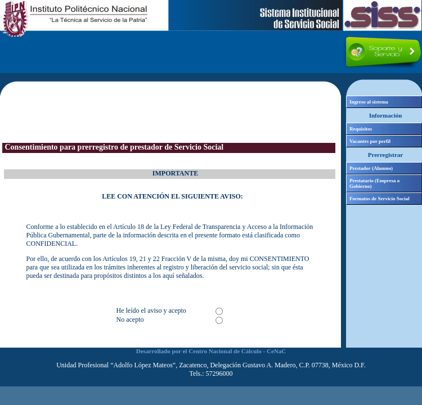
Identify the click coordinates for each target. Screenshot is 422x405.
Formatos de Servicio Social (379, 198)
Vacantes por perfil (369, 141)
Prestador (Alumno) (371, 168)
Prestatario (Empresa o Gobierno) (374, 183)
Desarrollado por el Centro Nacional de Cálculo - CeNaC (211, 351)
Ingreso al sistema (368, 102)
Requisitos (360, 129)
